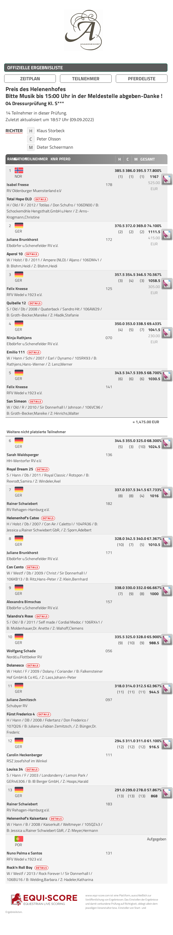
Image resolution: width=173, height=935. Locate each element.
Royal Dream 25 (28, 469)
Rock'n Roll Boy (28, 867)
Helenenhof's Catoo (31, 518)
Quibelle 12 (25, 303)
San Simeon (25, 401)
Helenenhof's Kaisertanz (35, 818)
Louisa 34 (23, 769)
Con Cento (23, 567)
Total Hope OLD (28, 199)
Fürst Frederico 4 (29, 714)
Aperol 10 (23, 254)
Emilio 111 (24, 352)
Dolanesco (24, 665)
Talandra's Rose (28, 616)
